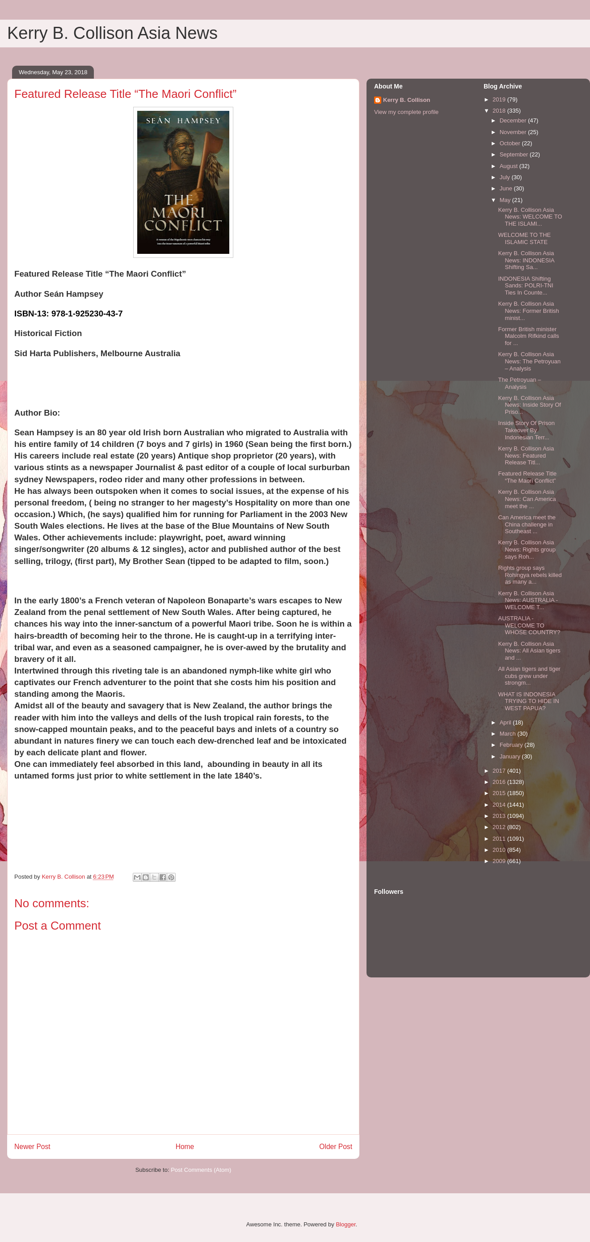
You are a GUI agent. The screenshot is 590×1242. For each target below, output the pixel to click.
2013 (500, 816)
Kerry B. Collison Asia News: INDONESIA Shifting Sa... (526, 260)
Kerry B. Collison (406, 100)
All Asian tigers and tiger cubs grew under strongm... (529, 675)
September (515, 154)
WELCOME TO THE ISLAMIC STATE (524, 238)
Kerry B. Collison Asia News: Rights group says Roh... (526, 549)
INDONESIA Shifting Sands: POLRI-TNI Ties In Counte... (525, 285)
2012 (500, 827)
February (512, 744)
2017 (500, 770)
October (511, 143)
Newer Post (32, 1146)
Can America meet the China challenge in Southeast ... (527, 524)
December (514, 120)
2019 (500, 99)
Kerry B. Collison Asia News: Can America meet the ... (527, 498)
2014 (500, 804)
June (507, 188)
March (509, 733)
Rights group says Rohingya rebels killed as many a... (529, 574)
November (514, 132)
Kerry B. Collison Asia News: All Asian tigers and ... (529, 650)
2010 (500, 849)
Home (185, 1146)
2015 (500, 793)
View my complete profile (406, 112)
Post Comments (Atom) (201, 1169)
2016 (500, 782)
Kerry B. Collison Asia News (112, 33)
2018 (500, 110)
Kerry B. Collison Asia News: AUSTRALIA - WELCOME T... (527, 600)
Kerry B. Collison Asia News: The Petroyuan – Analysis (529, 361)
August (509, 166)
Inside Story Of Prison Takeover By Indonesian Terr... (526, 430)
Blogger (345, 1224)
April (506, 722)
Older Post (335, 1146)
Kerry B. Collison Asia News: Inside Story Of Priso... (529, 405)
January (511, 756)
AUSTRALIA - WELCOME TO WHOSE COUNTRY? (529, 625)
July (506, 177)
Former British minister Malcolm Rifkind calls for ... (528, 336)
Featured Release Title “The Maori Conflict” (527, 477)
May (506, 200)
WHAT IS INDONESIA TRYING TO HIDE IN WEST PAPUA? (528, 701)
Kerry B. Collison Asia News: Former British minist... (528, 310)
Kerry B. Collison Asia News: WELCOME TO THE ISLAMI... (530, 216)
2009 (500, 861)
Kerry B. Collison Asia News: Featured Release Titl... (526, 455)
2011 (500, 838)
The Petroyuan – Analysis (519, 383)
